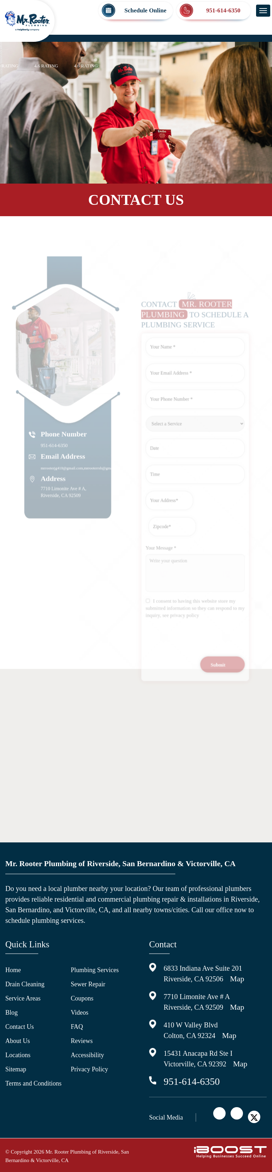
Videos (80, 1012)
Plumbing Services (95, 970)
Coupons (82, 998)
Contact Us (19, 1026)
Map (237, 978)
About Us (17, 1040)
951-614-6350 (192, 1081)
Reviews (82, 1040)
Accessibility (87, 1055)
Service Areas (22, 998)
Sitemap (15, 1069)
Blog (11, 1012)
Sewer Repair (88, 984)
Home (13, 970)
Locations (17, 1055)
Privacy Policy (89, 1069)
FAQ (77, 1026)
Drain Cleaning (24, 984)
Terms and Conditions (33, 1083)
